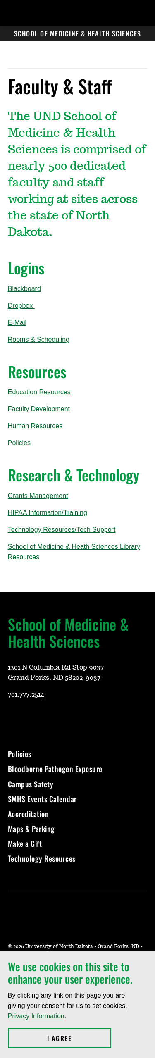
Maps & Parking (31, 828)
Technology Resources (42, 858)
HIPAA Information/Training (47, 512)
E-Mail (17, 322)
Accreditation (28, 813)
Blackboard (24, 288)
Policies (19, 442)
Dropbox (21, 305)
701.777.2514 (26, 694)
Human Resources (35, 425)
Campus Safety (31, 784)
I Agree (79, 1038)
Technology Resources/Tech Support (62, 529)
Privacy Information (36, 1016)
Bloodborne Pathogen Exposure (55, 768)
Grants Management (38, 495)
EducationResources (39, 392)
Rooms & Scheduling (38, 339)
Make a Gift (25, 843)
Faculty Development (39, 408)
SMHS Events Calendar (42, 799)
